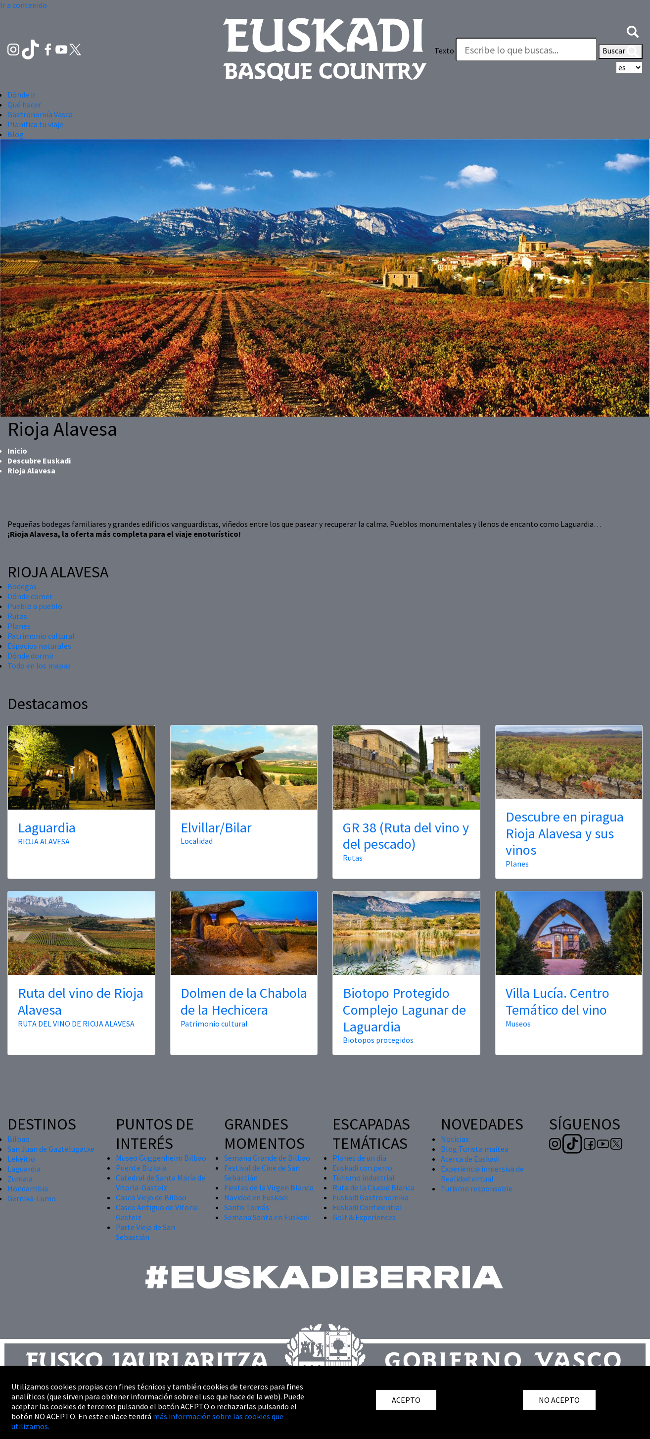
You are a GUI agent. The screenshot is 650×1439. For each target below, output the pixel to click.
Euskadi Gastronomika (370, 1197)
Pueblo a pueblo (34, 606)
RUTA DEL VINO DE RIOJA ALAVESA (76, 1023)
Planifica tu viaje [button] (35, 124)
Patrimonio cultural (41, 636)
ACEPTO (406, 1400)
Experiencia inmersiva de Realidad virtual (482, 1173)
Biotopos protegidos (378, 1040)
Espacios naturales (39, 646)
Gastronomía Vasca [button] (40, 114)
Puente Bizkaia (141, 1168)
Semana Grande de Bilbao (267, 1158)
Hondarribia (27, 1188)
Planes (19, 626)
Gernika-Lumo (31, 1198)
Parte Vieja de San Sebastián (145, 1232)
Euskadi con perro (362, 1168)
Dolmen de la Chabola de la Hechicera (244, 1001)
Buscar (621, 51)
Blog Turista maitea (475, 1149)
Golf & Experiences (364, 1217)
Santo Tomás (246, 1207)
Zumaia (20, 1178)
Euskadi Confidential (367, 1207)
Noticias (455, 1139)
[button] (633, 31)
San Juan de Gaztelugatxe (50, 1149)
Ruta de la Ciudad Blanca (373, 1187)
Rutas (17, 616)
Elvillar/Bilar (216, 827)
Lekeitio (21, 1159)
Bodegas (22, 586)
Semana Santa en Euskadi (267, 1217)
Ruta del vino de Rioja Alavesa (80, 1001)
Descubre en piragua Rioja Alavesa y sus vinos (565, 833)
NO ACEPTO (559, 1400)
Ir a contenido (23, 5)
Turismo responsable (476, 1188)
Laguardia (47, 827)
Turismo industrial (363, 1177)
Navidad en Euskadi (256, 1197)
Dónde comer (29, 596)
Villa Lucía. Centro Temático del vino (557, 1001)
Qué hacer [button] (24, 104)
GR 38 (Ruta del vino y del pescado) (406, 836)
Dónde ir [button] (21, 95)
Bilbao (18, 1139)
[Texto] (526, 49)
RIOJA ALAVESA (44, 841)
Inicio (17, 451)
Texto (444, 50)
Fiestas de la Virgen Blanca (269, 1187)
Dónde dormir (30, 656)
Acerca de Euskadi (470, 1159)
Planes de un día (359, 1158)
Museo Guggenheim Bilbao (161, 1158)
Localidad (197, 841)
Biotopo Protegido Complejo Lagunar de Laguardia (404, 1009)
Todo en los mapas (39, 665)
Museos (518, 1023)
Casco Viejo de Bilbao (151, 1197)
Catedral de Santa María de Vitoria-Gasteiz (160, 1182)
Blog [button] (15, 134)
